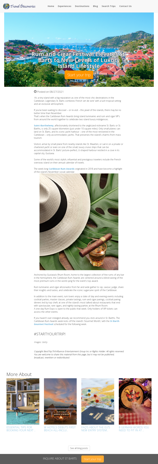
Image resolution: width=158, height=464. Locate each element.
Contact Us (125, 6)
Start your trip (79, 74)
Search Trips (109, 6)
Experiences (64, 6)
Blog (95, 6)
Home (51, 6)
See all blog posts (79, 448)
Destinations (82, 6)
